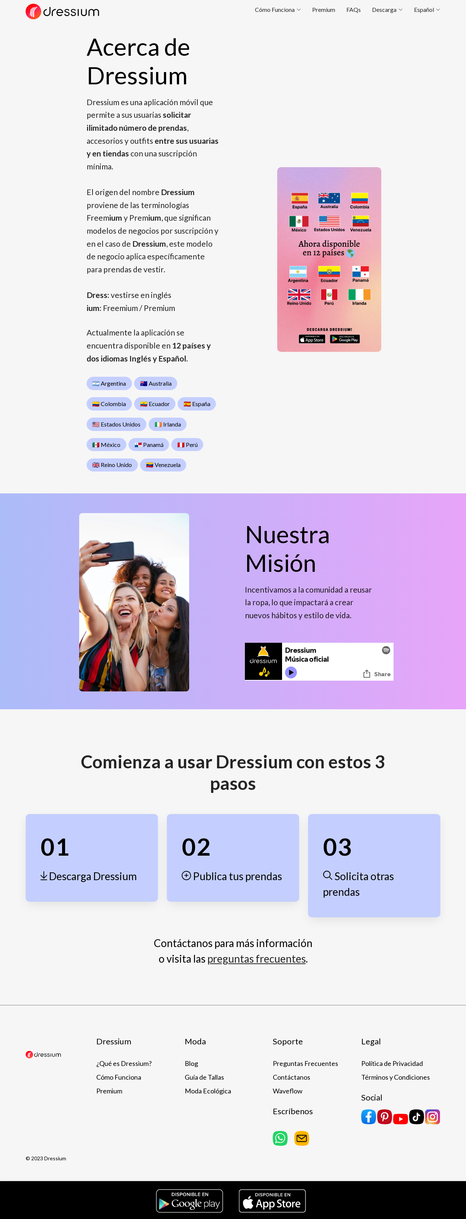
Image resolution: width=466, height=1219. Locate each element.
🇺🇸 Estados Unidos (116, 424)
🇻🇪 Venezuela (163, 464)
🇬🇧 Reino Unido (112, 464)
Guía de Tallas (204, 1077)
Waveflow (287, 1091)
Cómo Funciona (118, 1077)
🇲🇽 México (106, 444)
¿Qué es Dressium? (124, 1063)
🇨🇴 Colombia (109, 403)
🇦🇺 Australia (156, 383)
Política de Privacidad (392, 1063)
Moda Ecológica (208, 1091)
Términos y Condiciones (395, 1077)
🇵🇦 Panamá (149, 444)
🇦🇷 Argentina (109, 383)
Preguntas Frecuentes (305, 1063)
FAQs (353, 9)
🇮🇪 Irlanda (168, 424)
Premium (323, 9)
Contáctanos (291, 1077)
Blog (191, 1063)
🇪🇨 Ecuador (155, 403)
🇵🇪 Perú (187, 444)
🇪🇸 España (197, 403)
